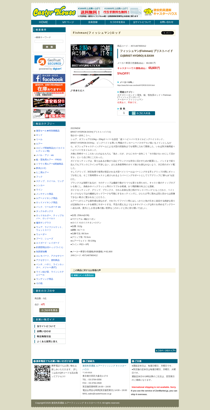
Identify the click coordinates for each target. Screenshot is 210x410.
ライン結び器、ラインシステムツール (50, 273)
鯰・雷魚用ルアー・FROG (49, 159)
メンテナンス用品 (44, 194)
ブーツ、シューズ (44, 238)
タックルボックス (44, 211)
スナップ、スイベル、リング (50, 181)
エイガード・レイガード (48, 243)
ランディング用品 (44, 279)
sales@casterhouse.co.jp (99, 393)
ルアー (39, 143)
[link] (49, 62)
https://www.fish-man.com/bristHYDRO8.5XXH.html (136, 85)
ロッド (39, 135)
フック (39, 176)
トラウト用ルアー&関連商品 (49, 164)
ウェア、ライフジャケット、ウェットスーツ (50, 228)
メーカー (121, 99)
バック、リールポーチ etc (48, 207)
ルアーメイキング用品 (46, 198)
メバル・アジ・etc (45, 155)
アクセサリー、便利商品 (48, 260)
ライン (39, 189)
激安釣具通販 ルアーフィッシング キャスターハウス (76, 403)
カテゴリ (121, 95)
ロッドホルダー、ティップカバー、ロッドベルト (50, 217)
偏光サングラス (43, 222)
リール (39, 139)
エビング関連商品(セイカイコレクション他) (50, 149)
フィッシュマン (135, 99)
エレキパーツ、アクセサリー (50, 256)
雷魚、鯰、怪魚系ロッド (149, 95)
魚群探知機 (41, 251)
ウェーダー (41, 234)
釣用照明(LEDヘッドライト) (49, 247)
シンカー (40, 185)
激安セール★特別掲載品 (48, 130)
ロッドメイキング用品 (46, 202)
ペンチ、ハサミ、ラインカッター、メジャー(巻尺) (50, 266)
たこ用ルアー (42, 172)
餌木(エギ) (41, 168)
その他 (39, 283)
